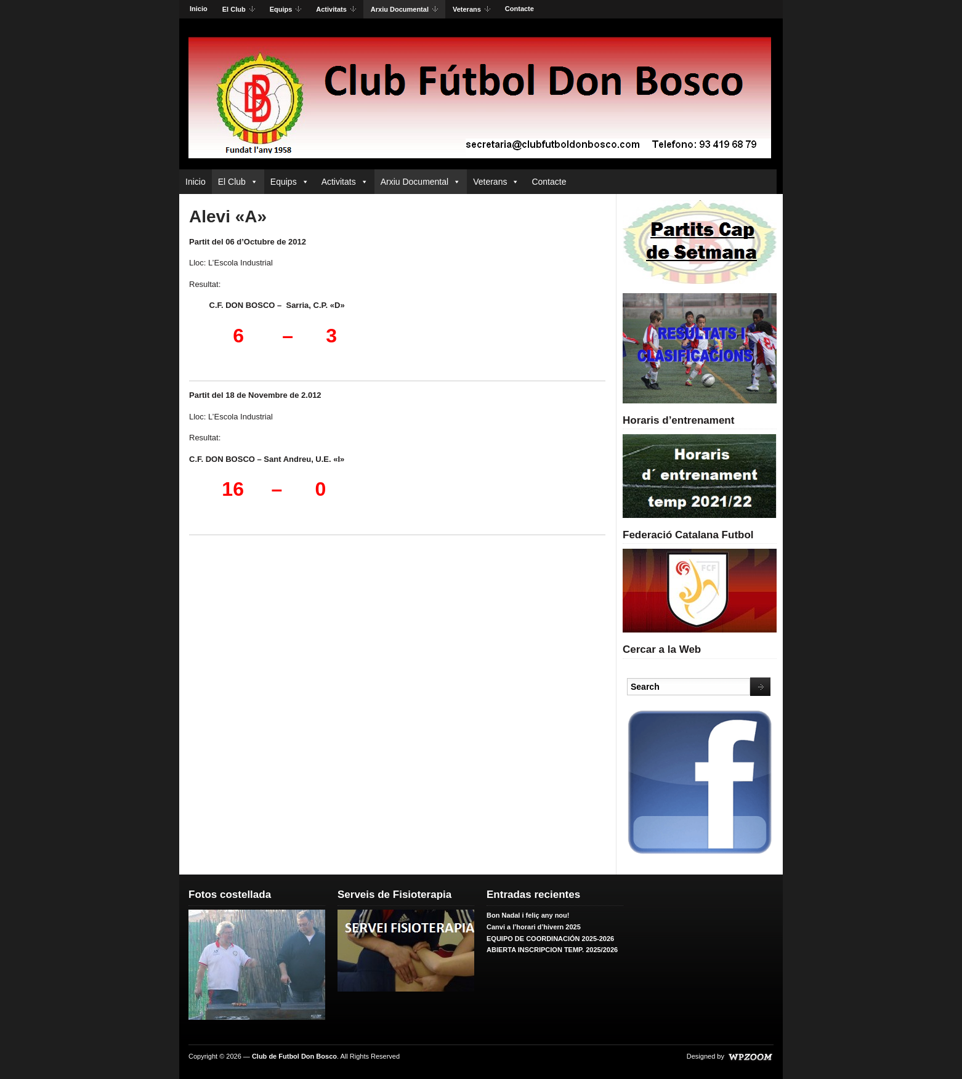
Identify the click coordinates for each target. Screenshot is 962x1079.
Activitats (332, 10)
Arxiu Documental (400, 10)
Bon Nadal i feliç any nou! (528, 915)
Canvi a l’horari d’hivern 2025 (534, 927)
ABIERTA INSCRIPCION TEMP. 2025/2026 (552, 949)
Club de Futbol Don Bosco (294, 1056)
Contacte (519, 8)
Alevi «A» (228, 216)
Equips (282, 10)
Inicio (199, 8)
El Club (235, 10)
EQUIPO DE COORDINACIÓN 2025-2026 (550, 938)
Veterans (467, 10)
